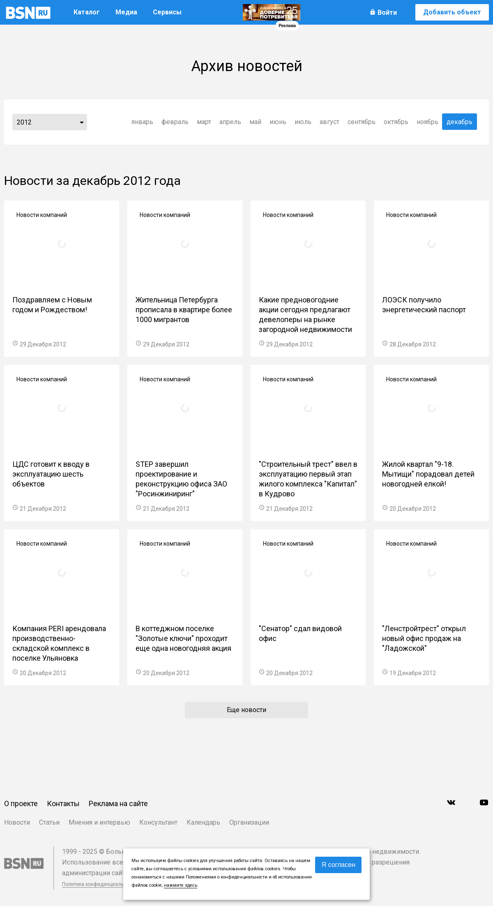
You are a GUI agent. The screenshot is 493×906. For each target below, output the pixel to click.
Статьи (49, 822)
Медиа (126, 12)
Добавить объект (452, 12)
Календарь (203, 822)
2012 (24, 122)
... (82, 122)
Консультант (158, 822)
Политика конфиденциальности (99, 884)
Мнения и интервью (99, 822)
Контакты (63, 803)
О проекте (21, 803)
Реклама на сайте (118, 803)
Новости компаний (41, 215)
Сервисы (167, 12)
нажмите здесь (180, 885)
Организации (249, 822)
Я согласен (338, 864)
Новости (17, 822)
